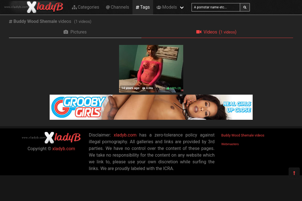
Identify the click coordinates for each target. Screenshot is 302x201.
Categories (85, 7)
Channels (117, 7)
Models (166, 7)
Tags (143, 7)
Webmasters (230, 144)
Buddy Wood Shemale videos (242, 135)
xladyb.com (63, 148)
